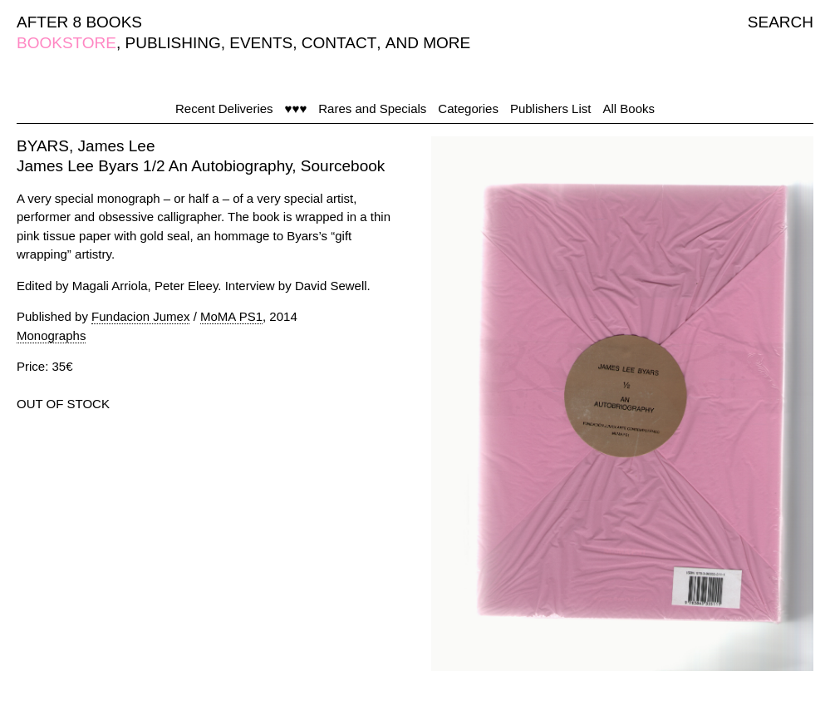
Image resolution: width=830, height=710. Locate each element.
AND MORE (428, 43)
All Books (628, 108)
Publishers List (551, 108)
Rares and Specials (372, 108)
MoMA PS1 (231, 316)
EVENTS (260, 43)
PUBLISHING (173, 43)
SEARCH (780, 22)
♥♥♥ (296, 108)
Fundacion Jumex (140, 316)
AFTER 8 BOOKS (79, 22)
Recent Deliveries (224, 108)
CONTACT (339, 43)
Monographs (51, 335)
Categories (468, 108)
